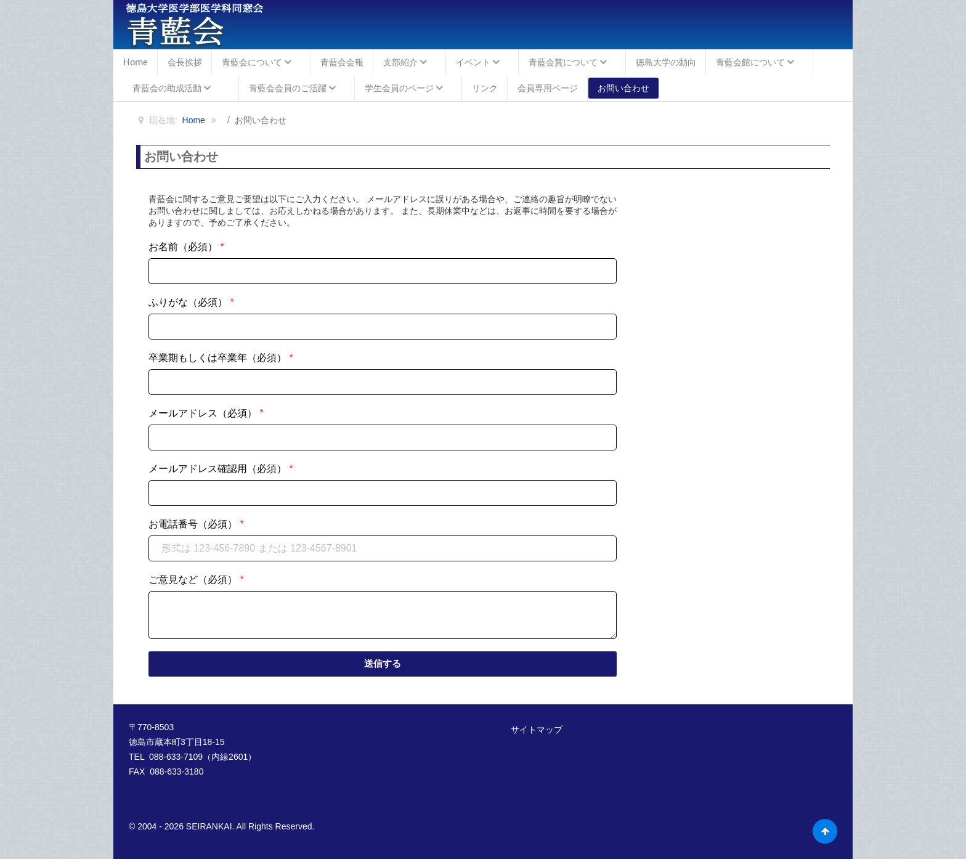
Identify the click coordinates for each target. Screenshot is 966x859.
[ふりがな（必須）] (382, 327)
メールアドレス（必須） (206, 413)
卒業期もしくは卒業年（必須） (220, 357)
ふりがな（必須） (191, 302)
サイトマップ (536, 730)
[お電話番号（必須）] (382, 548)
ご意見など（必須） (196, 579)
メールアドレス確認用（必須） (220, 468)
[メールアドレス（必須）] (382, 437)
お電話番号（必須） (196, 524)
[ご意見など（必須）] (382, 615)
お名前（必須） (186, 247)
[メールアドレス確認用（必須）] (382, 493)
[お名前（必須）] (382, 271)
